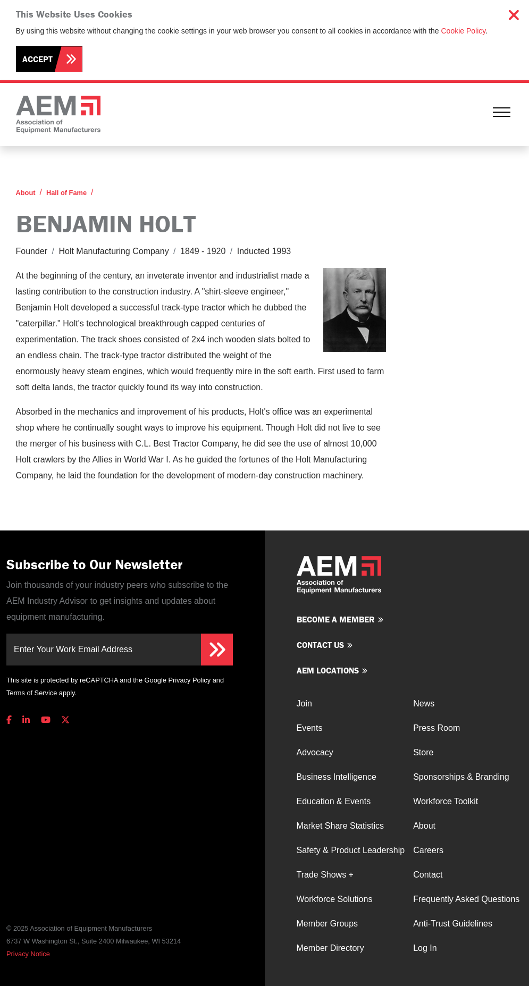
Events (310, 727)
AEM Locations (328, 670)
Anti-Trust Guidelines (452, 923)
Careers (428, 850)
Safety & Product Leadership (351, 850)
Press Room (436, 727)
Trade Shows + (325, 874)
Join (304, 703)
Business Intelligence (336, 776)
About (26, 193)
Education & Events (334, 801)
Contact (427, 874)
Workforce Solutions (335, 899)
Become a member (336, 619)
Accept (37, 59)
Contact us (320, 644)
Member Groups (327, 923)
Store (423, 752)
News (423, 703)
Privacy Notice (28, 954)
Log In (424, 948)
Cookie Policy (463, 31)
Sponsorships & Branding (461, 776)
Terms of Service (31, 693)
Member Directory (330, 948)
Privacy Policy (189, 680)
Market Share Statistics (340, 825)
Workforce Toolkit (445, 801)
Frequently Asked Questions (466, 899)
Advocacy (315, 752)
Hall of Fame (66, 193)
